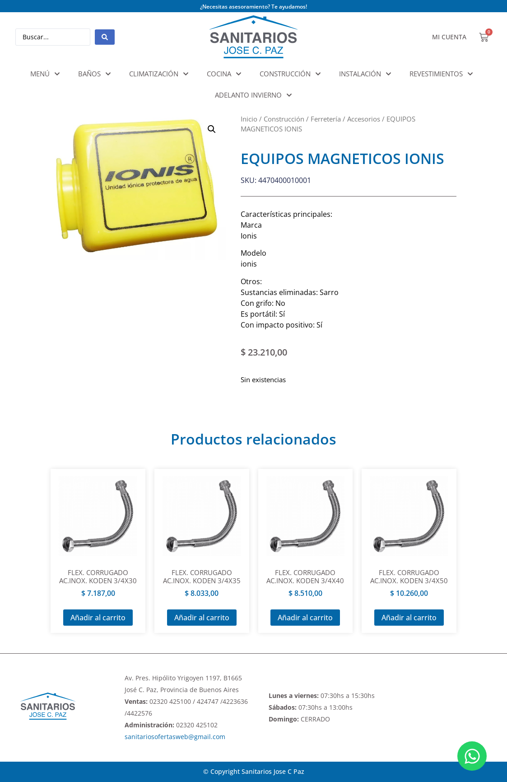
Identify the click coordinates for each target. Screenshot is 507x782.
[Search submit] (105, 37)
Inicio (249, 118)
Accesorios (363, 118)
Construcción (284, 118)
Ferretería (326, 118)
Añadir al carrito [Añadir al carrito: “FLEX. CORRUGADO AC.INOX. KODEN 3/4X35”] (201, 618)
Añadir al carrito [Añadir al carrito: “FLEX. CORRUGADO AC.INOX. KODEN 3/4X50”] (409, 618)
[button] (212, 129)
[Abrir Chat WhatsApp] (472, 756)
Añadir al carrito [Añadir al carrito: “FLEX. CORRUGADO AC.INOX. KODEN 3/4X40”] (305, 618)
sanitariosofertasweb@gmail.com (175, 736)
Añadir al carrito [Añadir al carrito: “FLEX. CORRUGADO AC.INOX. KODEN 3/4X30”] (98, 618)
